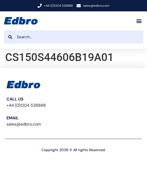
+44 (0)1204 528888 (26, 105)
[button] (139, 21)
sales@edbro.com (23, 124)
